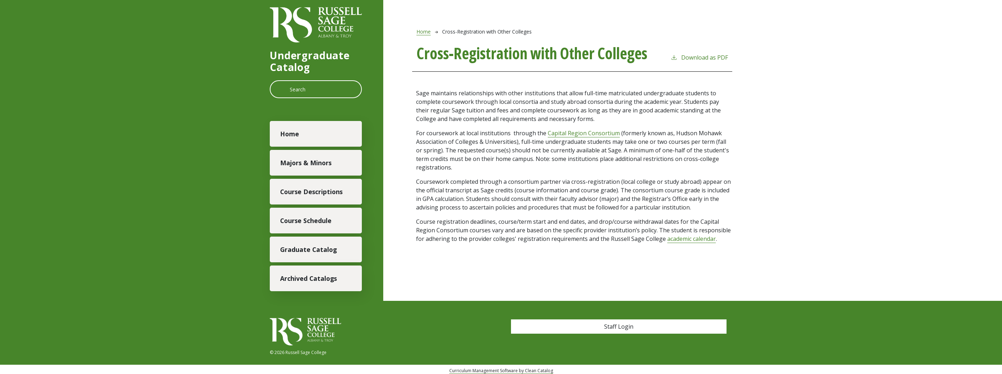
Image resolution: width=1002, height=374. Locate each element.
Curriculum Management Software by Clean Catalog (501, 371)
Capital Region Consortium (584, 133)
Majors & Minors (306, 162)
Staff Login (618, 326)
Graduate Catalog (308, 249)
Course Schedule (306, 220)
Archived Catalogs (308, 278)
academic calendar (691, 239)
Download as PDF (699, 57)
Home (289, 134)
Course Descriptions (311, 191)
